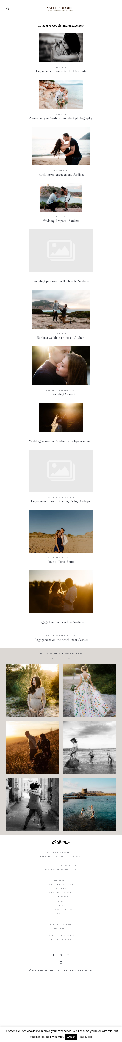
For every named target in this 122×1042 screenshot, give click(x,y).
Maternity (60, 880)
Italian (61, 914)
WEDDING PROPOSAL (61, 939)
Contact (61, 905)
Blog (61, 901)
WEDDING (61, 932)
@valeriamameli (61, 659)
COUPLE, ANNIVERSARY (61, 936)
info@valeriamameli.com (61, 869)
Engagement (61, 897)
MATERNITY (60, 928)
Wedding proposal (61, 893)
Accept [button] (71, 1037)
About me (61, 910)
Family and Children (61, 884)
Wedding (61, 888)
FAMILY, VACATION (61, 924)
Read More (85, 1036)
